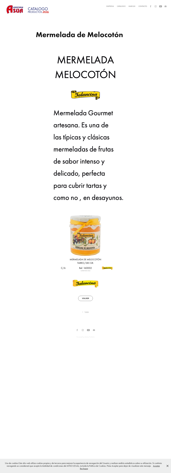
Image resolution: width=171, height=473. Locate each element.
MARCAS (131, 6)
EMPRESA (110, 6)
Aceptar (156, 466)
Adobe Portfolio (90, 337)
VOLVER (85, 298)
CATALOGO (121, 6)
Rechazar (84, 468)
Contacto (142, 6)
